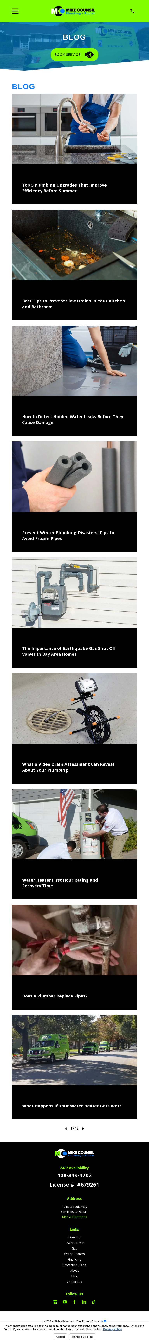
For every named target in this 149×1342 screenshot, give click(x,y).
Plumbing (74, 1237)
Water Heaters (74, 1254)
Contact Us (74, 1282)
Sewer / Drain (74, 1243)
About (74, 1270)
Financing (74, 1259)
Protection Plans (74, 1265)
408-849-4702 (74, 1175)
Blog (74, 1276)
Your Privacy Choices (91, 1321)
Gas (74, 1248)
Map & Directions (74, 1217)
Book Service (74, 54)
